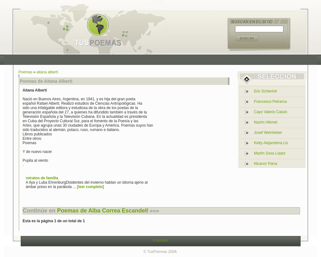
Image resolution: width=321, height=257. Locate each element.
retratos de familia (42, 178)
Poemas (25, 72)
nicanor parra (265, 163)
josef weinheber (268, 132)
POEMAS (160, 240)
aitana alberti (47, 72)
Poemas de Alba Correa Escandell (102, 210)
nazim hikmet (265, 122)
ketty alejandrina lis (271, 143)
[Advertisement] (162, 59)
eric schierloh (265, 91)
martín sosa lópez (270, 153)
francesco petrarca (270, 101)
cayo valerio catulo (270, 112)
